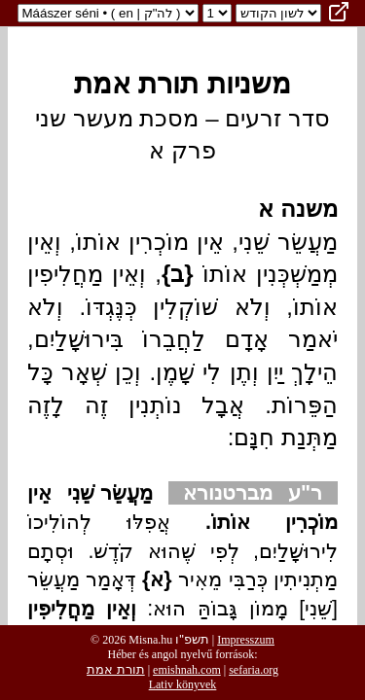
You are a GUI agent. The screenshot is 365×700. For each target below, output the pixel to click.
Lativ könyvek (183, 684)
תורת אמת (116, 669)
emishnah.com (187, 670)
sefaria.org (253, 670)
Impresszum (245, 640)
